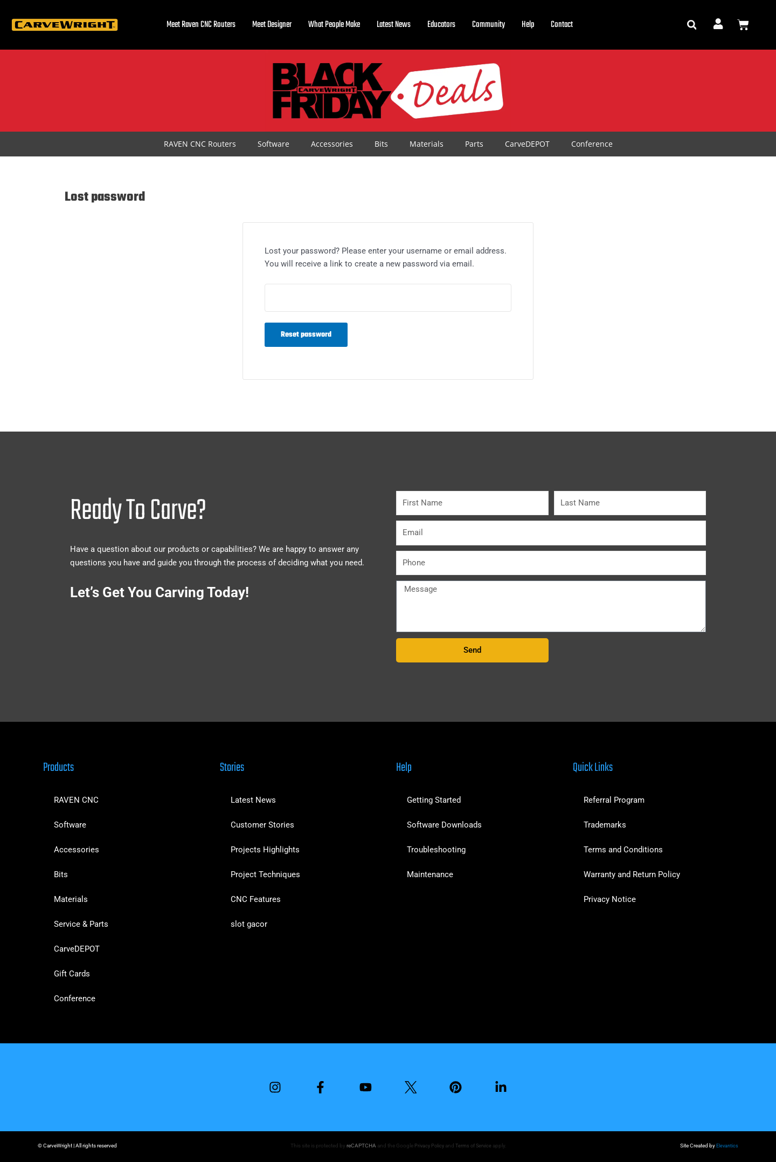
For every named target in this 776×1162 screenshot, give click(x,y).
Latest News (394, 25)
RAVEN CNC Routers (200, 144)
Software (273, 144)
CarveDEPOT (527, 144)
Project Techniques (265, 872)
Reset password (306, 335)
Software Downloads (444, 823)
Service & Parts (81, 922)
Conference (592, 144)
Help (528, 25)
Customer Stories (262, 823)
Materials (427, 144)
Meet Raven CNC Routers (201, 25)
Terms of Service (473, 1146)
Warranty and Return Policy (632, 872)
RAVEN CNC (76, 798)
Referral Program (614, 798)
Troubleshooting (436, 847)
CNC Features (256, 897)
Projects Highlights (265, 847)
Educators (441, 25)
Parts (474, 144)
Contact (562, 25)
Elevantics (726, 1146)
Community (488, 25)
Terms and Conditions (623, 847)
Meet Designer (272, 25)
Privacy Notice (610, 897)
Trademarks (605, 823)
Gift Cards (72, 971)
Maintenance (430, 872)
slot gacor (249, 922)
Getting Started (434, 798)
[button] (691, 25)
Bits (381, 144)
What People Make (334, 25)
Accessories (332, 144)
